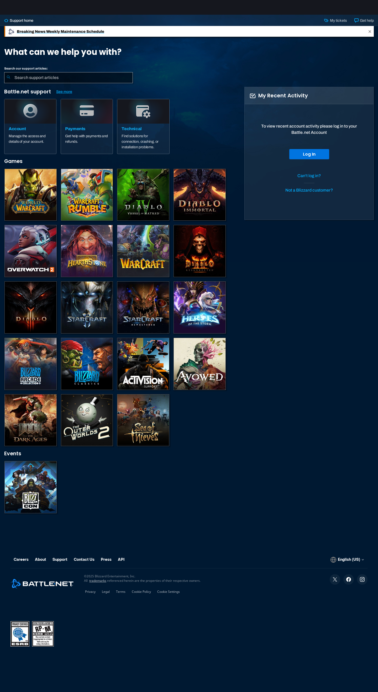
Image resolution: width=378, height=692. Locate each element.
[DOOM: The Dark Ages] (30, 424)
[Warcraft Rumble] (87, 199)
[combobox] (68, 81)
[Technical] (143, 130)
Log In (309, 158)
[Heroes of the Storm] (199, 311)
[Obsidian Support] (199, 368)
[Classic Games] (87, 368)
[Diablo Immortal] (199, 199)
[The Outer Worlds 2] (87, 424)
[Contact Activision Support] (143, 368)
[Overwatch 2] (30, 255)
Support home (18, 25)
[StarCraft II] (87, 311)
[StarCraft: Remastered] (143, 311)
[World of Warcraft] (30, 199)
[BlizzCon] (30, 491)
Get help (364, 25)
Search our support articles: (26, 73)
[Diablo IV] (143, 199)
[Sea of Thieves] (143, 424)
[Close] (370, 35)
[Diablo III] (30, 311)
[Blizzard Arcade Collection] (30, 368)
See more (64, 96)
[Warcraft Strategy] (143, 255)
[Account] (30, 130)
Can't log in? (309, 180)
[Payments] (87, 130)
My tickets (335, 25)
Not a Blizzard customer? (309, 194)
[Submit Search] (8, 81)
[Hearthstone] (87, 255)
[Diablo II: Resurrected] (199, 255)
